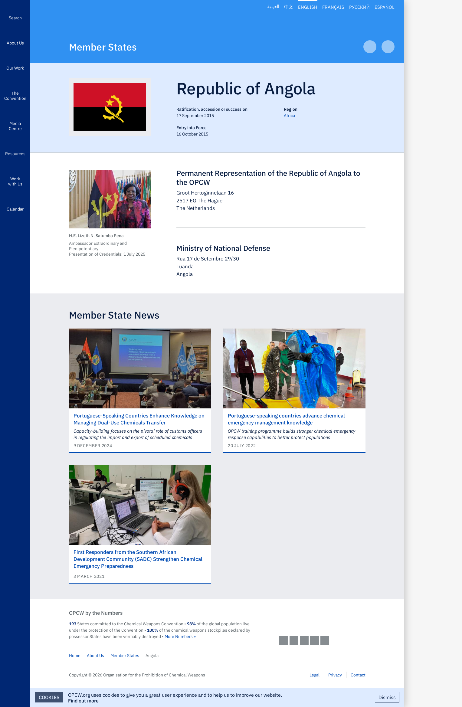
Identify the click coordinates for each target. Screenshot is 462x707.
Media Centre (15, 125)
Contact (358, 675)
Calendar (15, 209)
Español (385, 7)
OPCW (322, 619)
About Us (15, 43)
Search (15, 18)
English (307, 7)
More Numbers (179, 636)
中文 (288, 6)
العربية (273, 7)
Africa (289, 115)
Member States (103, 46)
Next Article (388, 46)
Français (333, 7)
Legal (314, 675)
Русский (359, 7)
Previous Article (369, 46)
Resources (15, 153)
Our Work (15, 68)
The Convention (15, 95)
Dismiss (387, 697)
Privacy (335, 675)
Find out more (83, 700)
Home (74, 655)
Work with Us (15, 181)
